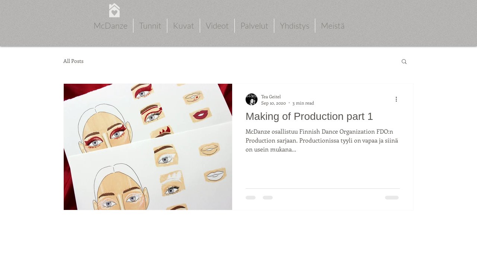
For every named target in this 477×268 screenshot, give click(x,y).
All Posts (73, 61)
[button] (404, 62)
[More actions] (398, 99)
